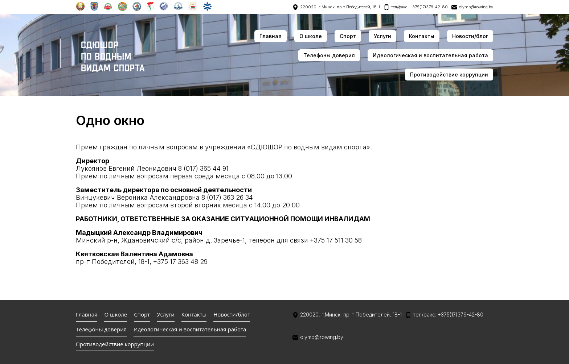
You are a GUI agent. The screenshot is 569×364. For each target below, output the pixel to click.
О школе (310, 36)
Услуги (382, 36)
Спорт (348, 36)
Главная (270, 36)
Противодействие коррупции (449, 74)
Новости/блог (470, 36)
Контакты (421, 36)
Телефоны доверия (329, 55)
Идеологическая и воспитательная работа (430, 55)
